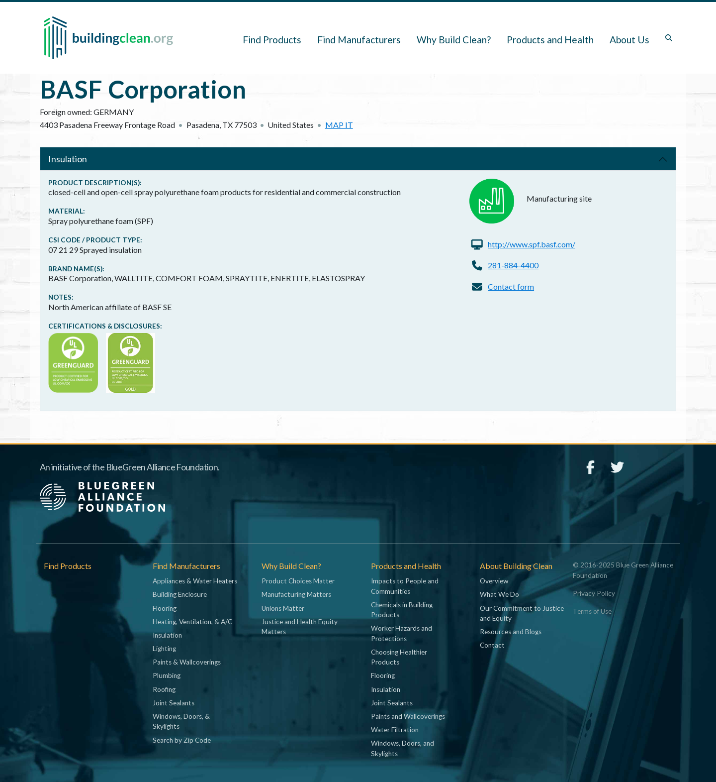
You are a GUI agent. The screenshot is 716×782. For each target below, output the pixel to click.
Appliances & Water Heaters (195, 581)
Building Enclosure (180, 594)
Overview (494, 581)
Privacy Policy (594, 593)
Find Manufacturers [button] (359, 39)
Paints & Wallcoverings (187, 662)
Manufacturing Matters (296, 594)
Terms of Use (592, 611)
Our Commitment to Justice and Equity (522, 613)
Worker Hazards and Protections (401, 633)
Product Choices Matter (298, 581)
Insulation (67, 158)
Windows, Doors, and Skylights (402, 748)
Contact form (511, 286)
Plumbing (166, 675)
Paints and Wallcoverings (408, 716)
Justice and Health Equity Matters (300, 627)
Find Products (272, 39)
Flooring (165, 608)
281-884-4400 (513, 265)
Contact (492, 645)
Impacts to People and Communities (405, 586)
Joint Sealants (173, 703)
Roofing (164, 689)
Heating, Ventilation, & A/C (192, 622)
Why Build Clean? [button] (454, 39)
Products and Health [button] (550, 39)
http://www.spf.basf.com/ (531, 244)
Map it (339, 124)
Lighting (164, 649)
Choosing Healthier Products (399, 657)
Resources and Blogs (510, 632)
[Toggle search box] (668, 38)
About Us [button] (629, 39)
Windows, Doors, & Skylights (181, 721)
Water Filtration (395, 730)
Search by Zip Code (182, 740)
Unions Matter (283, 608)
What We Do (499, 594)
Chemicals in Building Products (402, 610)
